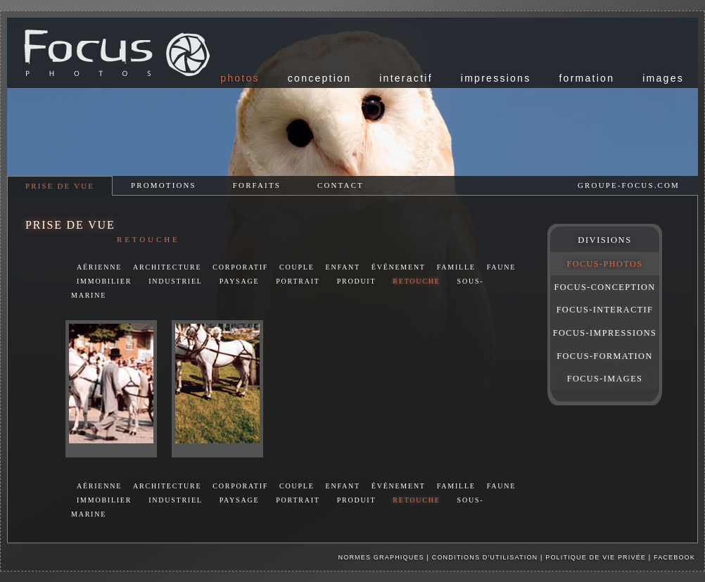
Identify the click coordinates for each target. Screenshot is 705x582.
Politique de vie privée (597, 557)
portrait (297, 281)
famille (456, 267)
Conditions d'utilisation (485, 557)
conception (319, 78)
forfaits (257, 185)
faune (501, 267)
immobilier (104, 281)
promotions (163, 185)
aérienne (99, 267)
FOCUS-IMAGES (605, 379)
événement (398, 267)
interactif (406, 78)
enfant (343, 267)
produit (356, 281)
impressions (496, 78)
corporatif (240, 267)
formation (586, 78)
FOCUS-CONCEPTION (605, 287)
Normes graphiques (381, 557)
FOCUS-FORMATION (604, 356)
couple (296, 267)
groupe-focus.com (629, 185)
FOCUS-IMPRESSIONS (604, 333)
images (663, 78)
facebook (674, 557)
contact (340, 185)
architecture (167, 267)
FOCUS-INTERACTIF (605, 310)
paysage (240, 281)
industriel (175, 281)
